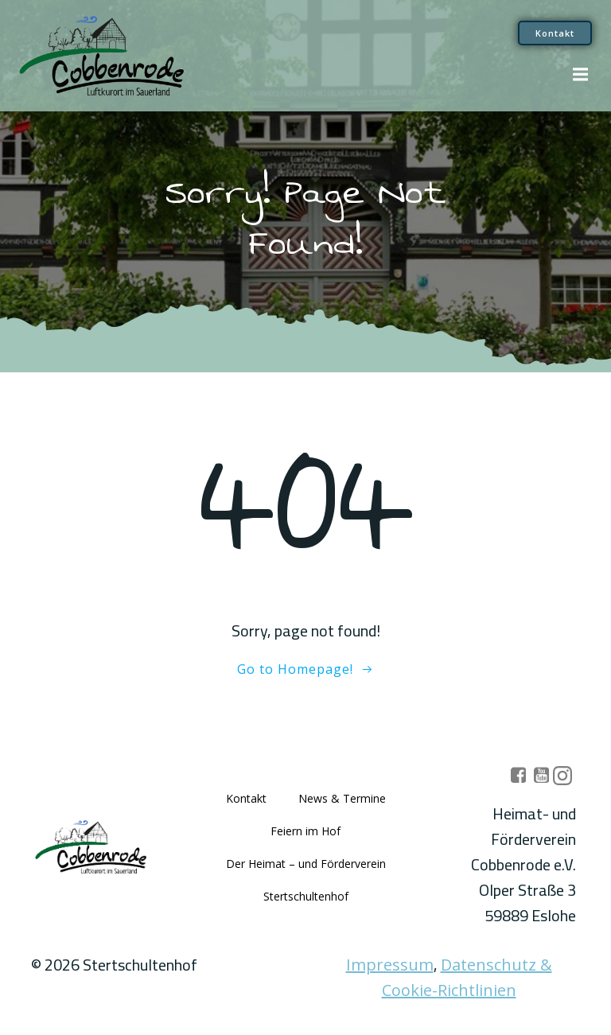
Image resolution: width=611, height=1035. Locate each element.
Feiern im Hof (305, 831)
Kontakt (246, 798)
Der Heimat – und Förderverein (306, 863)
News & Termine (342, 798)
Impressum (390, 964)
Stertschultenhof (305, 896)
